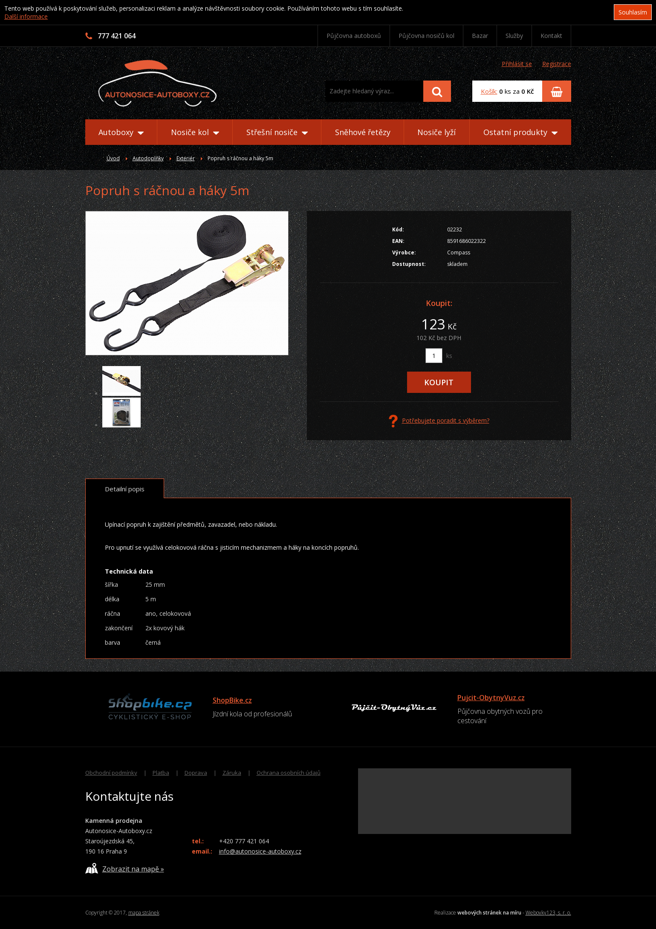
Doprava (196, 772)
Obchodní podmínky (111, 772)
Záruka (232, 772)
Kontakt (551, 36)
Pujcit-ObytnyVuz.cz (491, 697)
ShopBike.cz (232, 700)
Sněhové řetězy (362, 132)
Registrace (556, 64)
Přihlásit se (517, 64)
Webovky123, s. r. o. (548, 912)
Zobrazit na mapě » (124, 868)
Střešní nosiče (277, 132)
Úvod (113, 158)
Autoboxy (121, 132)
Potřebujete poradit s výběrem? (439, 421)
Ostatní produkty (520, 132)
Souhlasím (632, 12)
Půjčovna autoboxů (354, 36)
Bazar (480, 36)
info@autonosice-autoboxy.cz (260, 851)
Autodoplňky (148, 158)
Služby (514, 36)
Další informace (26, 16)
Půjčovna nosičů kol (426, 36)
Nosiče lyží (436, 132)
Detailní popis (124, 489)
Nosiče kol (195, 132)
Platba (161, 772)
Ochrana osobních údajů (289, 772)
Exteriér (185, 158)
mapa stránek (143, 912)
